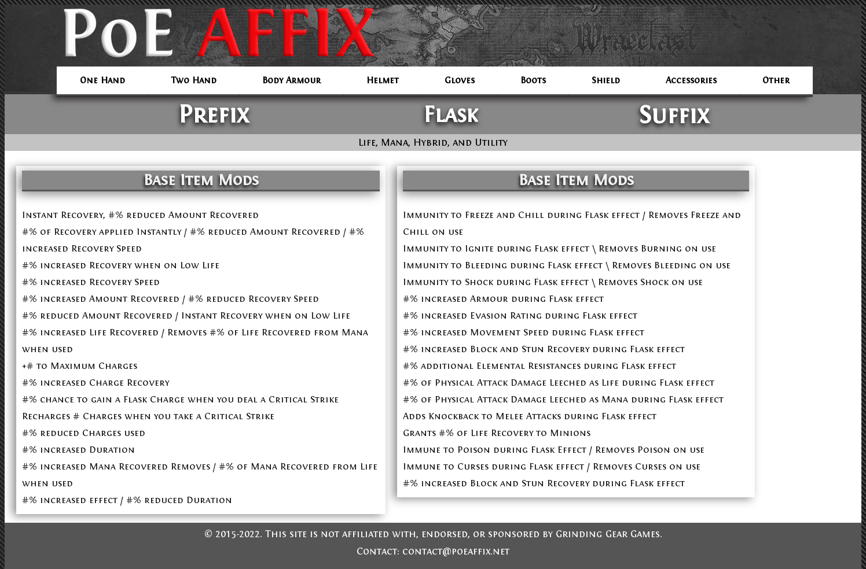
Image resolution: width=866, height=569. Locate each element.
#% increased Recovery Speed (91, 281)
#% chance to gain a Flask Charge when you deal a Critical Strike (180, 399)
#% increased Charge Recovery (95, 382)
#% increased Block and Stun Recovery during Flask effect (544, 348)
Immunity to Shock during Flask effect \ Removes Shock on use (553, 281)
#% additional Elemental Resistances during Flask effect (539, 365)
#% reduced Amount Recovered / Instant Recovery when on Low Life (186, 315)
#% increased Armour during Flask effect (503, 298)
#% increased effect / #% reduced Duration (127, 499)
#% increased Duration (78, 449)
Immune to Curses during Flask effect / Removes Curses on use (551, 466)
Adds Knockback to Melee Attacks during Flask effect (529, 416)
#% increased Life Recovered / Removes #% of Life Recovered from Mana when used (195, 340)
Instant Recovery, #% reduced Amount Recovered (140, 214)
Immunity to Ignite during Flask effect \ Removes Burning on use (559, 248)
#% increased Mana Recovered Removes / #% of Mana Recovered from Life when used (199, 475)
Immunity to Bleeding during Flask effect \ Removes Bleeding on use (567, 265)
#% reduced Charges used (83, 432)
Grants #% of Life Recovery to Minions (496, 432)
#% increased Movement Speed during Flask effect (523, 332)
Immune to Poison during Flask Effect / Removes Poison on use (553, 449)
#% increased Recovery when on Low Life (120, 265)
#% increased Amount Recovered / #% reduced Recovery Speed (170, 298)
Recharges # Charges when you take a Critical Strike (148, 416)
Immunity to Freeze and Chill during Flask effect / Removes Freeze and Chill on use (572, 223)
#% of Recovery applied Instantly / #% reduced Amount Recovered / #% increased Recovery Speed (193, 240)
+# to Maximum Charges (79, 365)
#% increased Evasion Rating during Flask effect (520, 315)
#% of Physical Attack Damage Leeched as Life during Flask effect (558, 382)
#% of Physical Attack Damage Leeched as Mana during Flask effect (563, 399)
